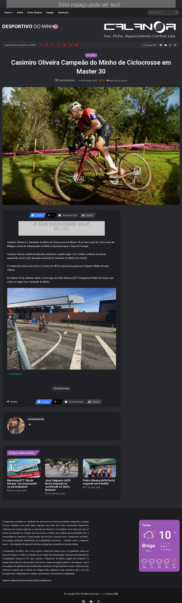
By (116, 592)
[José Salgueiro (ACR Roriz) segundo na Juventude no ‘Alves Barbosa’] (61, 466)
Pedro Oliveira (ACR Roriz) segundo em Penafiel (99, 480)
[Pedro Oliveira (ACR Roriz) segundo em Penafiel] (99, 466)
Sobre (20, 12)
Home (8, 12)
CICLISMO (91, 55)
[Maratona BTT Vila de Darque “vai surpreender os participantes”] (23, 466)
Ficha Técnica (35, 12)
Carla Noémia (68, 80)
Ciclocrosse (62, 388)
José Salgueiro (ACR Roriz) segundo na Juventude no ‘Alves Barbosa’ (57, 483)
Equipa (49, 12)
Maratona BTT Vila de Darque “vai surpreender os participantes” (22, 482)
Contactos (63, 12)
